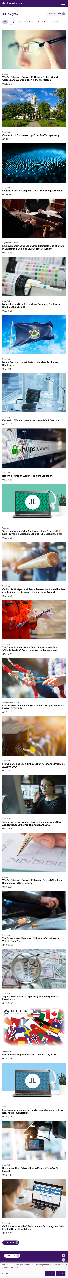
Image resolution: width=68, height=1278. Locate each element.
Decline (49, 1273)
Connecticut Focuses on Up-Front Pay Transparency (30, 135)
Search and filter (54, 13)
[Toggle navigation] (63, 3)
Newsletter (42, 22)
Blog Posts (12, 23)
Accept (60, 1273)
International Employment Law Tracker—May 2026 (29, 1055)
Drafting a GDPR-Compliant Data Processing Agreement (33, 191)
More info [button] (5, 1273)
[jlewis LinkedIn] (63, 1255)
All (5, 22)
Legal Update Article (26, 22)
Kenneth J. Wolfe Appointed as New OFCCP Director (30, 421)
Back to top (10, 1255)
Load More (9, 1243)
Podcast (54, 22)
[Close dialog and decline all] (66, 1264)
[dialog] (34, 1270)
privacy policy (14, 1267)
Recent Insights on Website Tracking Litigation (27, 476)
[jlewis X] (63, 1260)
